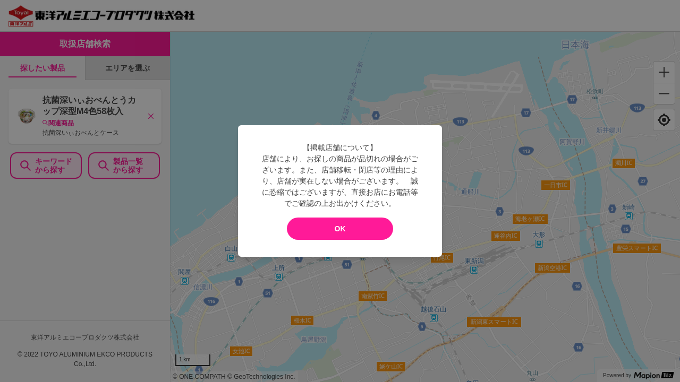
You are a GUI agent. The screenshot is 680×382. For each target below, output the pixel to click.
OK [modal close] (340, 228)
